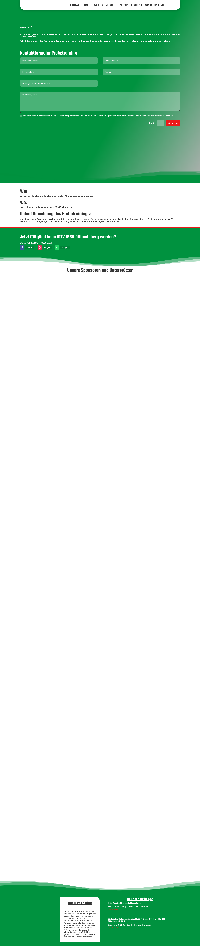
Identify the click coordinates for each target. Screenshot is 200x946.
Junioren (98, 4)
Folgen (30, 247)
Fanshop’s (136, 4)
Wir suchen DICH (154, 4)
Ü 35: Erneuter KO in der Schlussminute (124, 903)
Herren (87, 4)
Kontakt (124, 4)
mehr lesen (113, 909)
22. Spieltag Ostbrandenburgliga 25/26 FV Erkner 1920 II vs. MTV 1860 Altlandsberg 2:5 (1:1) (136, 920)
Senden (173, 123)
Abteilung (75, 4)
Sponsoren (111, 4)
